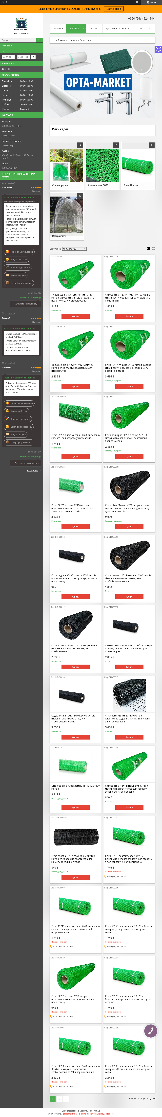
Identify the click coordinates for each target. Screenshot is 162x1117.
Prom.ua (96, 1111)
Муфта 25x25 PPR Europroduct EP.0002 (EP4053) (20, 342)
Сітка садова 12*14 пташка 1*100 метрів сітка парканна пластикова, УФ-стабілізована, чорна (128, 578)
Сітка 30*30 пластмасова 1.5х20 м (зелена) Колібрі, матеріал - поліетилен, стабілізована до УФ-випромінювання (75, 1069)
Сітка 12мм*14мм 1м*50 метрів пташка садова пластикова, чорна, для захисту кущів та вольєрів (127, 508)
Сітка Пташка (131, 185)
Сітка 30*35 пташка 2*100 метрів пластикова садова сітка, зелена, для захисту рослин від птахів (72, 508)
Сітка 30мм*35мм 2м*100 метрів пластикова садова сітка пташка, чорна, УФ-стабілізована (128, 718)
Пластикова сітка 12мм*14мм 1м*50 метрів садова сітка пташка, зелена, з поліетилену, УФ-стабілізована (72, 297)
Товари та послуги (67, 40)
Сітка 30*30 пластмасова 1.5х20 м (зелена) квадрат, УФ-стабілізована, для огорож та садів (129, 1069)
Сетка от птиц (59, 236)
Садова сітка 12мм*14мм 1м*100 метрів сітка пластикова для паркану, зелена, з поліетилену (127, 297)
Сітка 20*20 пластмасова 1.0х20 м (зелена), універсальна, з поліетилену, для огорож (129, 999)
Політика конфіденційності (101, 1114)
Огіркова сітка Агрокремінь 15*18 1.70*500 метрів (75, 787)
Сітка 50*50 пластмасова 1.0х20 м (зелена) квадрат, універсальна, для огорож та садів (129, 929)
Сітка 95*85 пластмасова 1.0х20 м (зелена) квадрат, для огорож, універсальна (75, 437)
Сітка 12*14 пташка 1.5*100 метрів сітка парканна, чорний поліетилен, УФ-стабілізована (74, 648)
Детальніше (114, 8)
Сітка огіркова (60, 185)
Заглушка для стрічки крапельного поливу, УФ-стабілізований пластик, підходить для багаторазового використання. (20, 234)
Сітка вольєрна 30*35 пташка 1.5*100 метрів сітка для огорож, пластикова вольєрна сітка (126, 438)
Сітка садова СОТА (98, 185)
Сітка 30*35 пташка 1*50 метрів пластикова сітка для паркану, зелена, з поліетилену (73, 999)
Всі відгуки (32, 470)
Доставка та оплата (117, 28)
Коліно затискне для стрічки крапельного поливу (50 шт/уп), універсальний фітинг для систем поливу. (21, 210)
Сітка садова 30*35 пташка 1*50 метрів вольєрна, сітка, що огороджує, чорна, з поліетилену (74, 578)
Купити (75, 316)
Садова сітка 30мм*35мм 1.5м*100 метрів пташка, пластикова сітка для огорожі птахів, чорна (128, 648)
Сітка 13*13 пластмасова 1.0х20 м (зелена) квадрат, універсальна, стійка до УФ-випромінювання (75, 929)
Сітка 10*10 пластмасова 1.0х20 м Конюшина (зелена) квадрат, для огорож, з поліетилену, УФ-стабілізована (128, 858)
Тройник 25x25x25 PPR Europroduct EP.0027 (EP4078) (20, 349)
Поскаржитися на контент (76, 1114)
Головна (58, 28)
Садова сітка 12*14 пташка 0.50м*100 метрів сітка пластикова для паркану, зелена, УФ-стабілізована (126, 788)
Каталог (74, 28)
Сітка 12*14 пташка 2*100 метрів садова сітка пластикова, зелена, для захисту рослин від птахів (128, 367)
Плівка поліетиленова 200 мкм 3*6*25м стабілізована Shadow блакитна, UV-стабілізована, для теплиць (20, 387)
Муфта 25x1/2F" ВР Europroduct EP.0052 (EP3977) (21, 335)
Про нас (94, 28)
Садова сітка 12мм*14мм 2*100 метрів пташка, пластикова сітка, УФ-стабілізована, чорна (73, 718)
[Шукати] (39, 40)
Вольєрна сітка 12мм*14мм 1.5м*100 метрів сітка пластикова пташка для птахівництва (72, 367)
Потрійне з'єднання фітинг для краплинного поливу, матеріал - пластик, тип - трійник (21, 222)
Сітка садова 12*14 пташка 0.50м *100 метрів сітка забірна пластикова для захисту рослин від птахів (73, 858)
